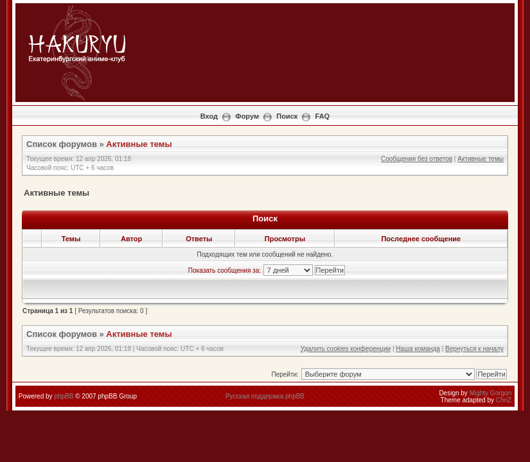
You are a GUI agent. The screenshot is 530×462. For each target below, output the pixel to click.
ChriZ (503, 400)
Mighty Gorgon (491, 393)
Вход (209, 116)
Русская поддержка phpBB (265, 396)
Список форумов (61, 144)
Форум (247, 116)
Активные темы (139, 144)
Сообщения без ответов (416, 158)
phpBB (63, 396)
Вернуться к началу (474, 348)
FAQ (322, 116)
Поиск (286, 116)
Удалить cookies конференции (346, 348)
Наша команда (418, 348)
